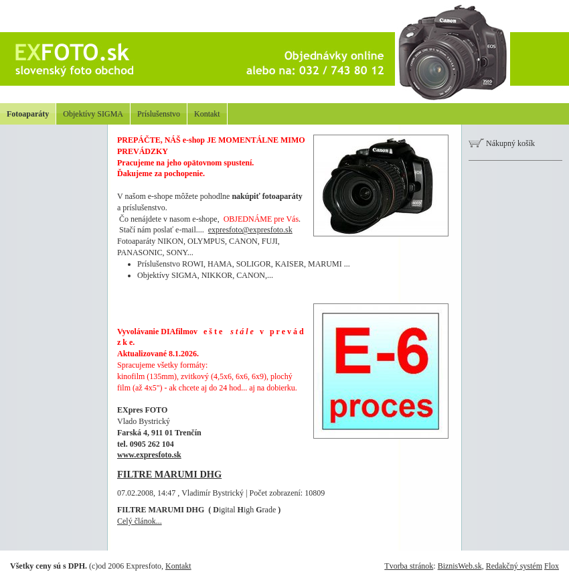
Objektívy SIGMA (93, 114)
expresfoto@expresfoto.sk (250, 229)
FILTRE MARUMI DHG (169, 474)
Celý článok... (139, 521)
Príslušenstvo (158, 114)
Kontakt (207, 114)
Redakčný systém (514, 566)
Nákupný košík (502, 143)
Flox (551, 566)
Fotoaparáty (28, 114)
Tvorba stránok (408, 566)
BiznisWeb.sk (460, 566)
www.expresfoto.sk (149, 454)
